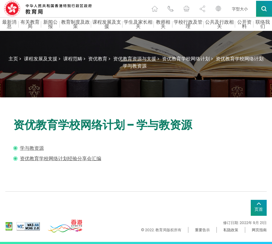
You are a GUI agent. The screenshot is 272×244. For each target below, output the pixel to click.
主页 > (14, 58)
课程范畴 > (74, 58)
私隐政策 (230, 230)
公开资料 (244, 24)
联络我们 (263, 24)
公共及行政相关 (219, 24)
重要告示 (202, 230)
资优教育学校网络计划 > (187, 58)
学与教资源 (32, 148)
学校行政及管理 (188, 24)
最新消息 (9, 24)
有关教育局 (30, 24)
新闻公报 (50, 24)
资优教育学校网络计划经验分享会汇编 (60, 158)
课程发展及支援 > (42, 58)
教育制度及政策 (75, 24)
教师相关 (163, 24)
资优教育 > (99, 58)
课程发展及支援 (106, 24)
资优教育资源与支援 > (136, 58)
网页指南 (259, 230)
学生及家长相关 (138, 24)
